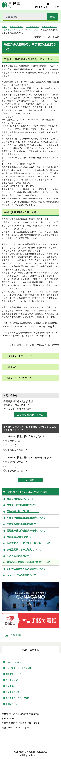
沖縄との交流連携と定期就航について (26, 517)
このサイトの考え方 (14, 662)
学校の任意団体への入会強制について (26, 568)
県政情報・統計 (16, 26)
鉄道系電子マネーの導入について (24, 549)
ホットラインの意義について (21, 575)
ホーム (4, 26)
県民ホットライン (49, 26)
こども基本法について (18, 556)
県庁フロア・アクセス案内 (17, 698)
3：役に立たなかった (17, 450)
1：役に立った (13, 441)
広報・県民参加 (32, 26)
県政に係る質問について (19, 537)
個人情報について (13, 674)
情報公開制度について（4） (21, 498)
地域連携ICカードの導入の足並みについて (28, 543)
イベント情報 (16, 635)
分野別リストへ (13, 367)
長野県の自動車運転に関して (21, 524)
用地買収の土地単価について (21, 505)
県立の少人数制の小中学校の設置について (28, 562)
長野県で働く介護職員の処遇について (26, 530)
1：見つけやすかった (17, 462)
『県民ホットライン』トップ (19, 356)
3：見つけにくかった (17, 470)
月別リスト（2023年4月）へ (19, 378)
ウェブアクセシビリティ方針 (18, 668)
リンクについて (12, 692)
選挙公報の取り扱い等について (23, 511)
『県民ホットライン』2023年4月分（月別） (21, 30)
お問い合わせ (11, 704)
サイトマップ (11, 680)
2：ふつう (11, 445)
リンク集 (10, 686)
